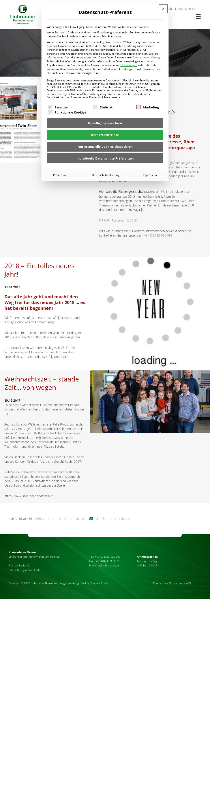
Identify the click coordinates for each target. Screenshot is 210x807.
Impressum (150, 175)
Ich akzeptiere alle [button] (105, 135)
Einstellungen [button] (128, 65)
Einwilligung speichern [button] (105, 123)
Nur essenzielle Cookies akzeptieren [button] (105, 146)
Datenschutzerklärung (146, 57)
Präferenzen (60, 175)
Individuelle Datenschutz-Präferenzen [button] (105, 158)
